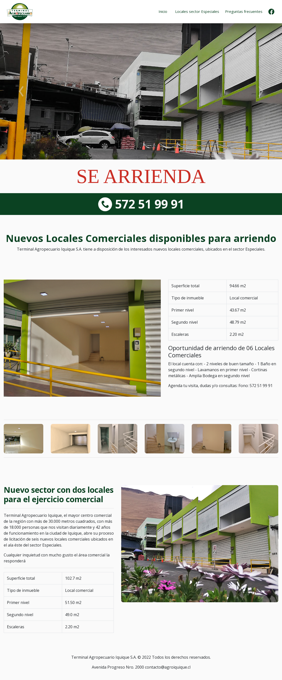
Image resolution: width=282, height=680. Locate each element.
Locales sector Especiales (197, 11)
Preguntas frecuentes (243, 11)
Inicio (163, 11)
